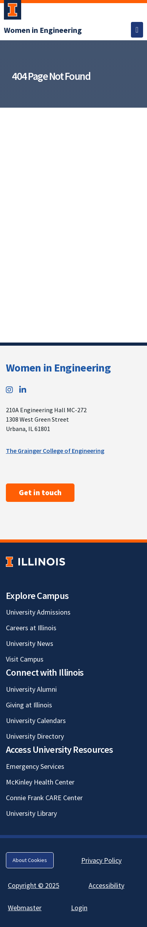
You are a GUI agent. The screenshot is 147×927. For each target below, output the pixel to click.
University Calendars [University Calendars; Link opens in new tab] (36, 720)
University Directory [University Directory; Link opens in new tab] (35, 736)
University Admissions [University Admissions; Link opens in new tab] (38, 612)
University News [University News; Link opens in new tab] (29, 643)
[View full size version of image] (139, 116)
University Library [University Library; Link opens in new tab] (31, 813)
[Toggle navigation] (137, 30)
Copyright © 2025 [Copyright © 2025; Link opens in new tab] (33, 885)
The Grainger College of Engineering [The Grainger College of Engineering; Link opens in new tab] (55, 450)
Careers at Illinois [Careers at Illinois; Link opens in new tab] (31, 627)
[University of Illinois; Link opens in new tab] (35, 561)
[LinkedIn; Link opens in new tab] (22, 390)
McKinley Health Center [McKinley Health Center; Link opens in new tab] (40, 781)
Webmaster (25, 907)
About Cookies (30, 860)
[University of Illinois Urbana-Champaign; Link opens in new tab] (12, 11)
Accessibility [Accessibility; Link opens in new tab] (106, 885)
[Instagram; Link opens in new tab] (9, 390)
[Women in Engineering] (43, 30)
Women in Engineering (58, 368)
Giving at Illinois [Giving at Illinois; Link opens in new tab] (29, 704)
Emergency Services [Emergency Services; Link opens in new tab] (35, 766)
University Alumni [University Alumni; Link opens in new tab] (31, 689)
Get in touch (40, 492)
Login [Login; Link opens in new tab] (79, 907)
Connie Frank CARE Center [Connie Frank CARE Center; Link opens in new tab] (44, 797)
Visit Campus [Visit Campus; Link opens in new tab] (25, 659)
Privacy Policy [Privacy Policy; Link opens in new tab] (101, 860)
